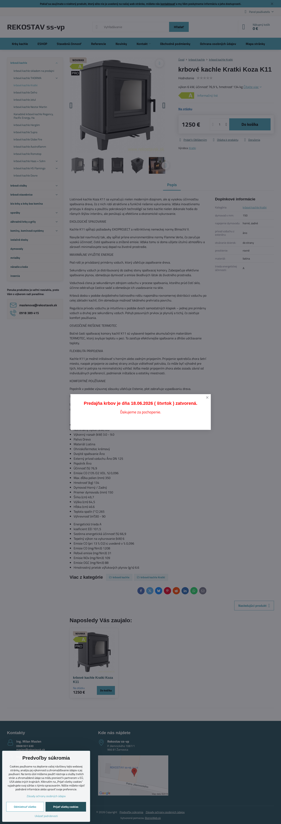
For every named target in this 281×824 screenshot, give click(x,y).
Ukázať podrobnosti (46, 816)
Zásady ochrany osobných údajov (46, 796)
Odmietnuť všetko (25, 807)
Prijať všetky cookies (65, 807)
